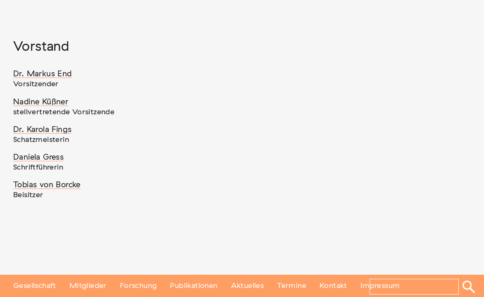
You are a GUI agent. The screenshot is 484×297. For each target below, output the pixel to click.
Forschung (138, 286)
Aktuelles (247, 286)
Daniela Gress (38, 157)
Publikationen (193, 286)
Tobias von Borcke (47, 185)
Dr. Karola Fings (42, 130)
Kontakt (333, 286)
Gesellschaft (34, 286)
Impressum (380, 286)
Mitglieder (88, 286)
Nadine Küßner (40, 102)
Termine (291, 286)
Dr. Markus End (42, 74)
